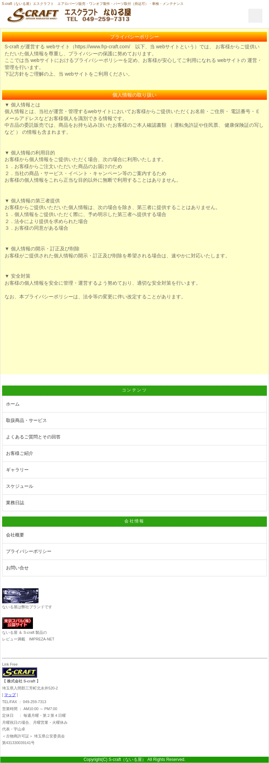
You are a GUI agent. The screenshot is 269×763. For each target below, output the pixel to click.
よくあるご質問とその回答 (33, 436)
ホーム (13, 404)
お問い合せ (17, 567)
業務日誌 (15, 502)
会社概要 (15, 534)
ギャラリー (17, 469)
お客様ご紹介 (19, 453)
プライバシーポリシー (28, 551)
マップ (10, 695)
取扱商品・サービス (26, 420)
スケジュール (19, 486)
